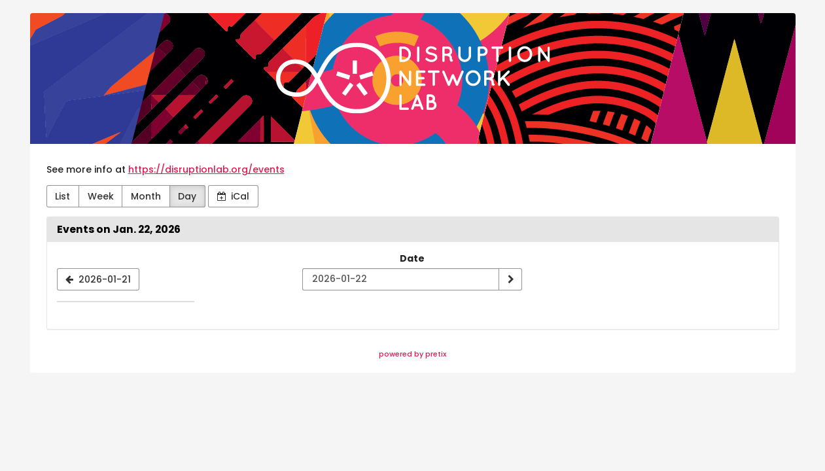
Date (412, 258)
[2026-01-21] (98, 279)
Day (187, 196)
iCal (233, 196)
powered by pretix (412, 354)
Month (146, 196)
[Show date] (510, 279)
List (62, 196)
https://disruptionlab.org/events (206, 169)
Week (101, 196)
